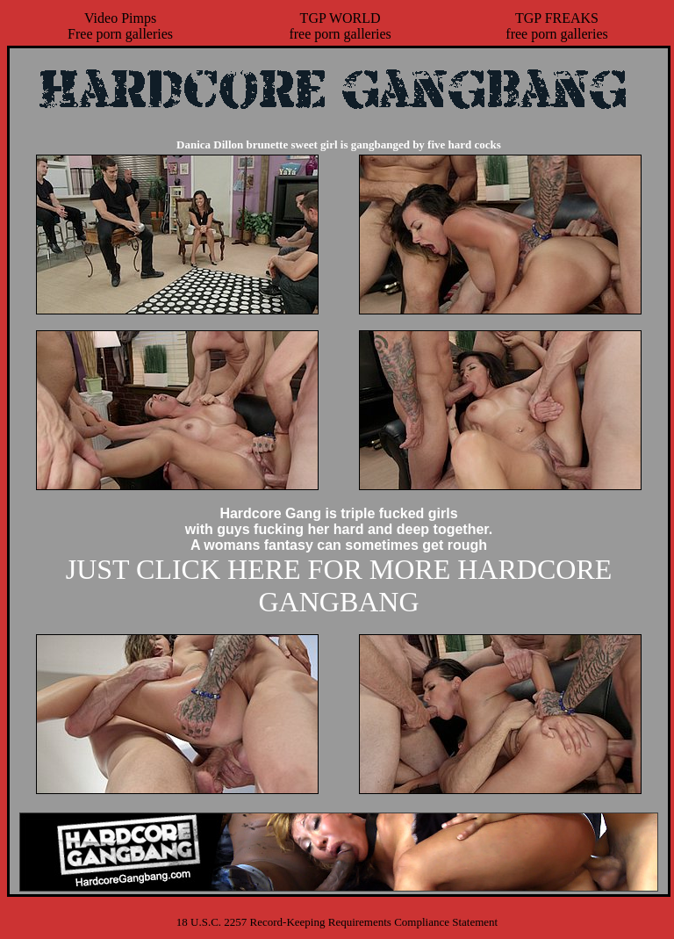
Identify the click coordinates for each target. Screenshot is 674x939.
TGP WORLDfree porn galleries (340, 26)
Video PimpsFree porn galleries (120, 26)
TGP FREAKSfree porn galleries (556, 26)
